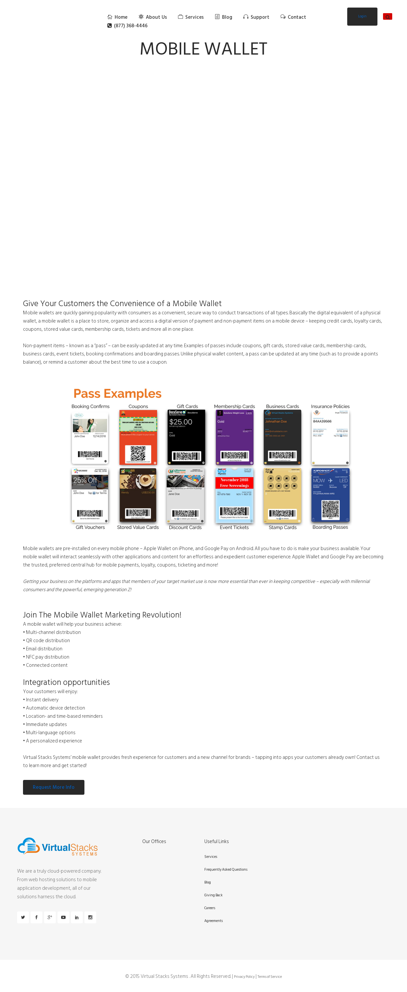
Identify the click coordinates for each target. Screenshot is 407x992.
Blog (207, 882)
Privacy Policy (244, 977)
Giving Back (213, 895)
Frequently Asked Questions (225, 870)
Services (210, 857)
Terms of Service (270, 977)
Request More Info (54, 787)
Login (362, 16)
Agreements (213, 921)
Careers (209, 908)
